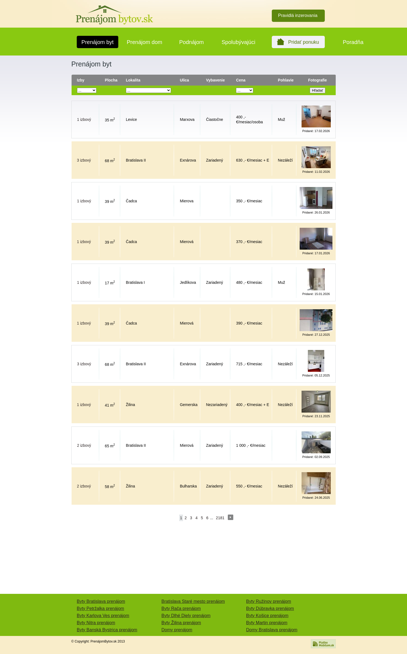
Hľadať (317, 90)
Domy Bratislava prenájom (271, 629)
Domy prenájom (176, 629)
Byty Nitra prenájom (96, 622)
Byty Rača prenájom (181, 608)
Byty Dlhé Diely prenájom (186, 615)
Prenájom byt (97, 42)
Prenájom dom (144, 42)
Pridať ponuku (303, 42)
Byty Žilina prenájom (181, 622)
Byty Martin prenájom (266, 622)
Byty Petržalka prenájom (100, 608)
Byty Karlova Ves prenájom (103, 615)
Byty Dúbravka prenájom (270, 608)
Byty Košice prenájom (267, 615)
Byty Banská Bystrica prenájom (107, 629)
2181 (220, 518)
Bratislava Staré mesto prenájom (193, 601)
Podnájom (191, 42)
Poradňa (353, 42)
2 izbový (84, 445)
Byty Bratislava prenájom (101, 601)
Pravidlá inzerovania (297, 15)
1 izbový (84, 119)
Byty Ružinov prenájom (268, 601)
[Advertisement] (42, 156)
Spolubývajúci (238, 42)
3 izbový (84, 160)
